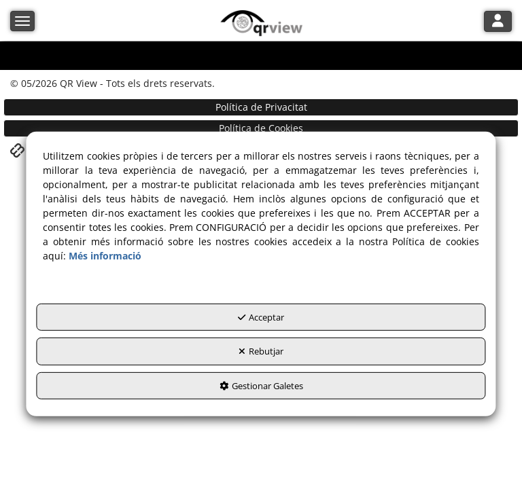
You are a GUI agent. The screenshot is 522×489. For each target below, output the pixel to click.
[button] (261, 23)
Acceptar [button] (261, 316)
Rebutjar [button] (261, 351)
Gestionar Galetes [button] (261, 385)
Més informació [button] (105, 255)
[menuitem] (261, 107)
